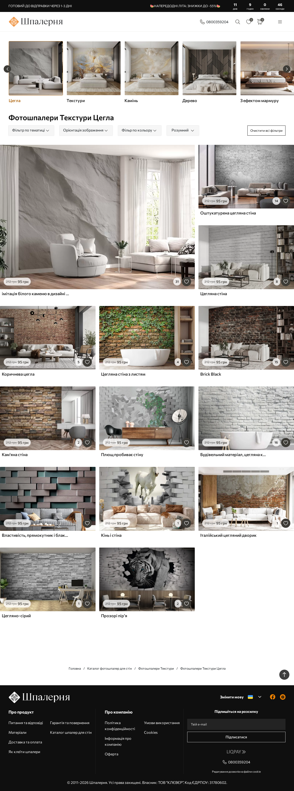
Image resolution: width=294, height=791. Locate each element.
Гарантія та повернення (69, 722)
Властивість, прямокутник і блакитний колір (35, 535)
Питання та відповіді (25, 722)
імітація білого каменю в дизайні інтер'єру (35, 293)
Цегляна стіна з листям (123, 374)
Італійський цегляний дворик (228, 535)
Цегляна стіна (213, 293)
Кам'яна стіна (15, 454)
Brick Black (210, 374)
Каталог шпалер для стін (71, 732)
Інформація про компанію (118, 741)
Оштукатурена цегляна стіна (228, 212)
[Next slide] (286, 69)
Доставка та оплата (25, 742)
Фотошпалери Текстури (156, 668)
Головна (75, 668)
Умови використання (162, 722)
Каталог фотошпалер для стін (109, 668)
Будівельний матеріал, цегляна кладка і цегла (233, 454)
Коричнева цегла (18, 374)
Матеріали (17, 732)
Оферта (111, 754)
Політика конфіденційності (120, 725)
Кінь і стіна (111, 535)
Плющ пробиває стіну (122, 454)
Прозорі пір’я (114, 615)
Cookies (151, 732)
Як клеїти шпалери (24, 751)
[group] (93, 72)
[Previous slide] (7, 69)
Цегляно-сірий (16, 615)
